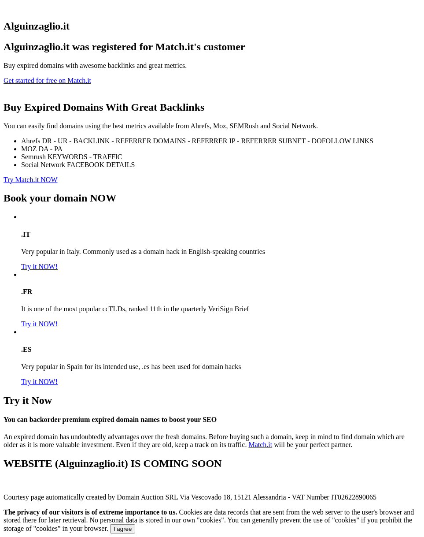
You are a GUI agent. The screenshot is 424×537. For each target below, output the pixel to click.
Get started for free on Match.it (47, 80)
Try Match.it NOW (31, 179)
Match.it (260, 444)
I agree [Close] (123, 529)
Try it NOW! (39, 266)
